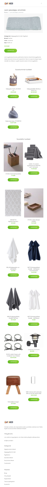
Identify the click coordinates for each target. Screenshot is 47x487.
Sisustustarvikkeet (9, 460)
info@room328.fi (8, 440)
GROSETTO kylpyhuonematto (13, 220)
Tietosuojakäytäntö (9, 481)
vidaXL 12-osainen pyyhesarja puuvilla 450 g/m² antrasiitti (33, 165)
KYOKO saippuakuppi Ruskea (34, 220)
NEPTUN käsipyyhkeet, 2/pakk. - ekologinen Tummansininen (34, 269)
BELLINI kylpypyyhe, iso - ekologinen (13, 268)
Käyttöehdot (7, 478)
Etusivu (6, 12)
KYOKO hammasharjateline (13, 174)
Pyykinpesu (7, 455)
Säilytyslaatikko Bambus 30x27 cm (34, 89)
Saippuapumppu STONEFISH (13, 121)
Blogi (5, 473)
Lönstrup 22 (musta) (33, 349)
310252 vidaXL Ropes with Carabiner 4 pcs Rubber (13, 355)
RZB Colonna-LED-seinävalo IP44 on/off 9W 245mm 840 (34, 392)
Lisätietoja (10, 50)
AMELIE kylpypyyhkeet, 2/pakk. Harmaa (13, 317)
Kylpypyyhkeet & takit (16, 36)
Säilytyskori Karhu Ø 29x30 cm (13, 89)
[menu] (41, 3)
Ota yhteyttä (7, 476)
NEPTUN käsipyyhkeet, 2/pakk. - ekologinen (34, 317)
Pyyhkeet (25, 36)
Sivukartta (7, 484)
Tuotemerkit (7, 463)
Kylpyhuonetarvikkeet (10, 449)
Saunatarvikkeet (8, 457)
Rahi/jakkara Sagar (13, 402)
